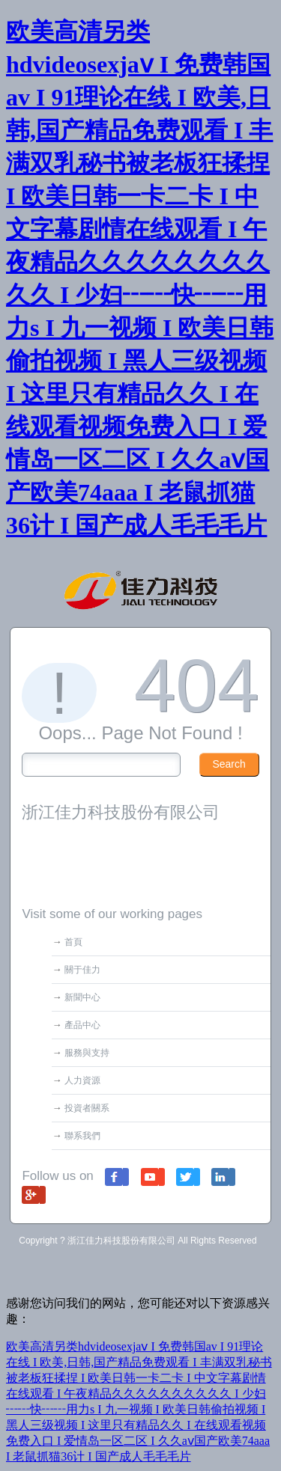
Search (228, 764)
